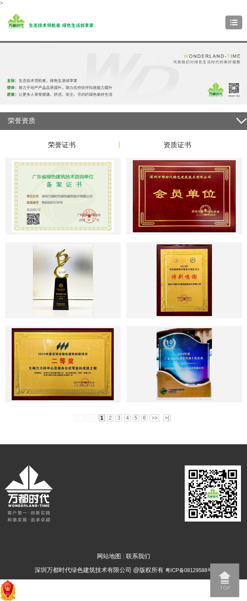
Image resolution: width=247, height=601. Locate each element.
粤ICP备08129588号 (188, 570)
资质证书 (177, 145)
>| (167, 418)
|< (78, 418)
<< (90, 418)
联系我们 (138, 556)
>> (154, 418)
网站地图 (109, 556)
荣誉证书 (62, 145)
